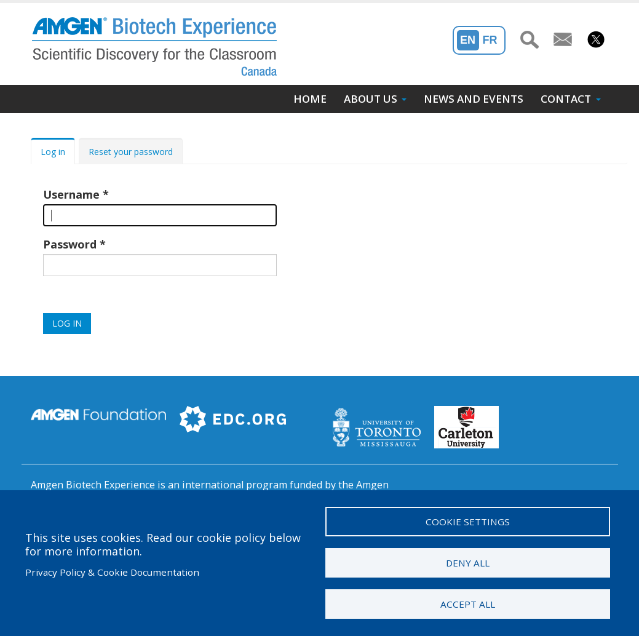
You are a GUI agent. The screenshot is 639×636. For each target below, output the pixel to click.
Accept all (467, 604)
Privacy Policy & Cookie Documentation (112, 572)
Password (70, 244)
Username (71, 194)
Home (310, 99)
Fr (490, 40)
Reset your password (131, 151)
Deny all (468, 563)
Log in (53, 151)
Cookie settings (468, 521)
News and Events (473, 99)
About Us (370, 99)
